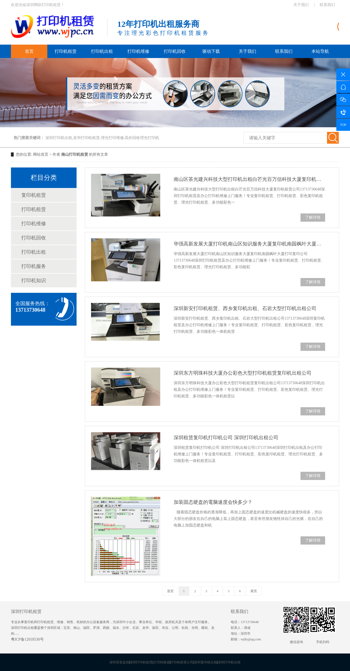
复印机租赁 (33, 195)
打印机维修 (138, 51)
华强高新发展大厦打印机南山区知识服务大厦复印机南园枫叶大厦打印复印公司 (249, 244)
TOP (343, 125)
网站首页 (40, 154)
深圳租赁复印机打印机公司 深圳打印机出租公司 (226, 437)
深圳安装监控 (119, 662)
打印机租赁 (66, 51)
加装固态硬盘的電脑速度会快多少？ (213, 502)
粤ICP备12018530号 (27, 639)
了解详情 (312, 217)
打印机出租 (102, 51)
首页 (29, 51)
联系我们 (327, 5)
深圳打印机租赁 (141, 662)
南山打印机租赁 (74, 154)
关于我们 (301, 5)
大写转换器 (161, 662)
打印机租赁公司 (181, 662)
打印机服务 (33, 266)
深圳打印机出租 (229, 662)
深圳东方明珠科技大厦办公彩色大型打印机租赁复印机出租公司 (242, 373)
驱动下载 (211, 51)
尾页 (253, 591)
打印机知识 (33, 280)
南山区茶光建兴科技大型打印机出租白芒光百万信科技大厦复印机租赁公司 (249, 179)
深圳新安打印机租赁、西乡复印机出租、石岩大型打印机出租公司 (245, 308)
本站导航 (320, 51)
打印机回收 (175, 51)
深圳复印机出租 (205, 662)
